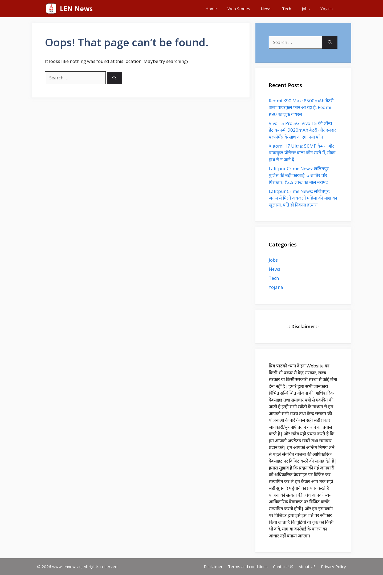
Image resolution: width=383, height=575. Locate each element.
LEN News (76, 8)
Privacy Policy (333, 566)
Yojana (326, 8)
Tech (286, 8)
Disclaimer (213, 566)
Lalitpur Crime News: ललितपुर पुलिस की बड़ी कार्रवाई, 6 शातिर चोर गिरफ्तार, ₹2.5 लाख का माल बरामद (299, 175)
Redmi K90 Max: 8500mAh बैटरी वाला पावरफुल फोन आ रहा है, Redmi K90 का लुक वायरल (301, 107)
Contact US (283, 566)
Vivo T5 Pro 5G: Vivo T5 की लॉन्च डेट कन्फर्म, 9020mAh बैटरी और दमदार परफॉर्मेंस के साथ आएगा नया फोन (302, 130)
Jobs (306, 8)
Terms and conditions (248, 566)
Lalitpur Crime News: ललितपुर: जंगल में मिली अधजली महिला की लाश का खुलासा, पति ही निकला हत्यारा (303, 198)
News (266, 8)
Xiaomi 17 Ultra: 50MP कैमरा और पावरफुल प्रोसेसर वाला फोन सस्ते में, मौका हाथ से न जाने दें (302, 153)
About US (307, 566)
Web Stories (238, 8)
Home (211, 8)
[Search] (114, 78)
